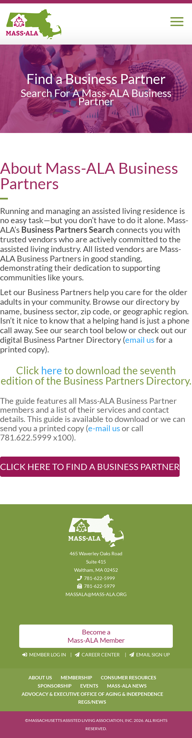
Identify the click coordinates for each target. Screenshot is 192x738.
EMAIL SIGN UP (149, 654)
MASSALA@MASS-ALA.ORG (96, 594)
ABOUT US (40, 677)
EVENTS (89, 686)
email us (139, 339)
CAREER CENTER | (102, 654)
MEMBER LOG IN (44, 654)
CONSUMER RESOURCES (128, 677)
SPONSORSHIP (55, 686)
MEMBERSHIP (76, 677)
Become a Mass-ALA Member (96, 636)
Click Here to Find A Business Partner (90, 466)
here (52, 370)
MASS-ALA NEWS (127, 686)
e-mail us (104, 428)
